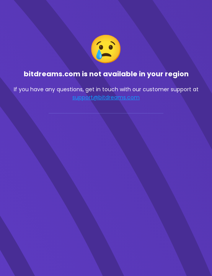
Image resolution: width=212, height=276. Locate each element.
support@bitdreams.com (106, 97)
